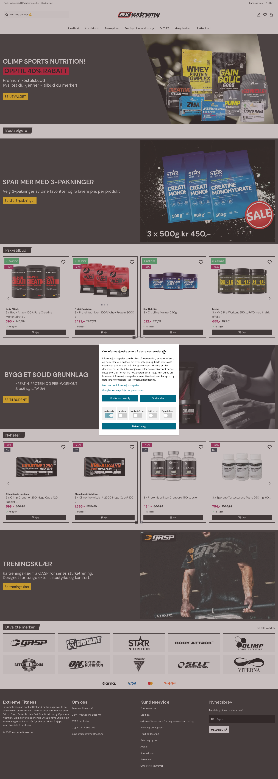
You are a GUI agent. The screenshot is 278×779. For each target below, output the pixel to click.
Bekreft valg (139, 426)
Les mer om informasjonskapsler (120, 385)
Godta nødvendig (120, 398)
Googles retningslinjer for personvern (123, 390)
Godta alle (158, 398)
